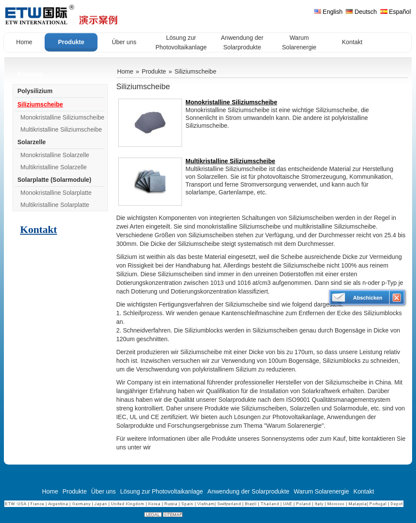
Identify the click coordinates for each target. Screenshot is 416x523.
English (328, 11)
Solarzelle (31, 142)
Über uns (103, 491)
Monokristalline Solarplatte (55, 192)
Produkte (154, 71)
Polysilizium (34, 90)
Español (395, 11)
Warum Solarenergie (321, 491)
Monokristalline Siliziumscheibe (62, 117)
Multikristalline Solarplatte (54, 204)
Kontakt (38, 229)
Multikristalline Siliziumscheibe (61, 129)
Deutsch (361, 11)
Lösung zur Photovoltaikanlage (161, 491)
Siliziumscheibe (40, 104)
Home (125, 71)
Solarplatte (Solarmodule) (54, 179)
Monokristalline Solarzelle (54, 155)
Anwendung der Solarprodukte (248, 491)
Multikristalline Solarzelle (53, 167)
